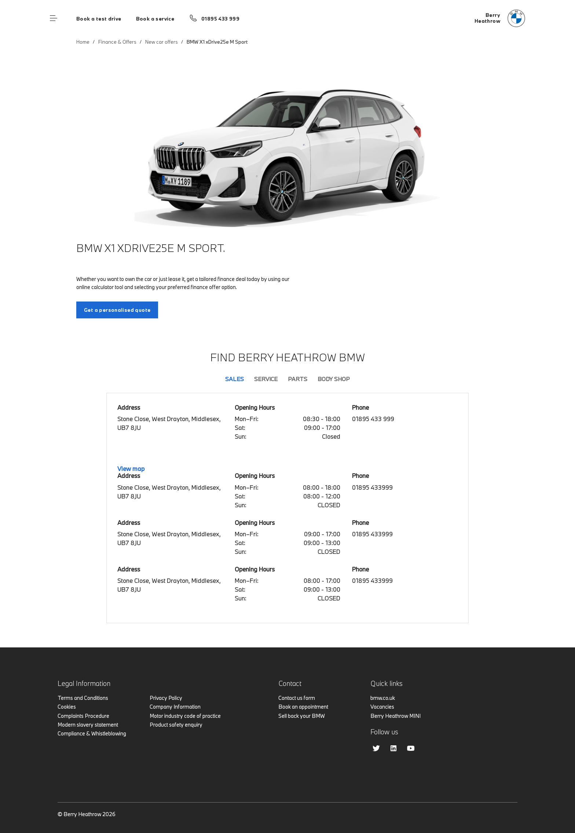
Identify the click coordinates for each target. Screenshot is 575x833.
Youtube (411, 748)
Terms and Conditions (83, 697)
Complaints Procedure (83, 715)
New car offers (161, 42)
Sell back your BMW (301, 715)
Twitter (376, 748)
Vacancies (382, 706)
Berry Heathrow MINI (395, 715)
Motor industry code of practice (185, 715)
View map (130, 468)
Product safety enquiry (176, 724)
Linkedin (393, 748)
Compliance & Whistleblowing (92, 733)
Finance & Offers (117, 42)
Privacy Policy (166, 697)
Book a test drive (98, 18)
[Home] (500, 18)
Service (266, 379)
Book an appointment (303, 706)
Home (82, 42)
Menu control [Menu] (53, 18)
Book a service (155, 18)
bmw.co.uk (382, 697)
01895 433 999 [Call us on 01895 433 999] (220, 18)
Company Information (175, 706)
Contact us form (296, 697)
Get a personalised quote (117, 310)
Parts (297, 379)
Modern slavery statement (88, 724)
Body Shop (334, 379)
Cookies (67, 706)
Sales (234, 379)
